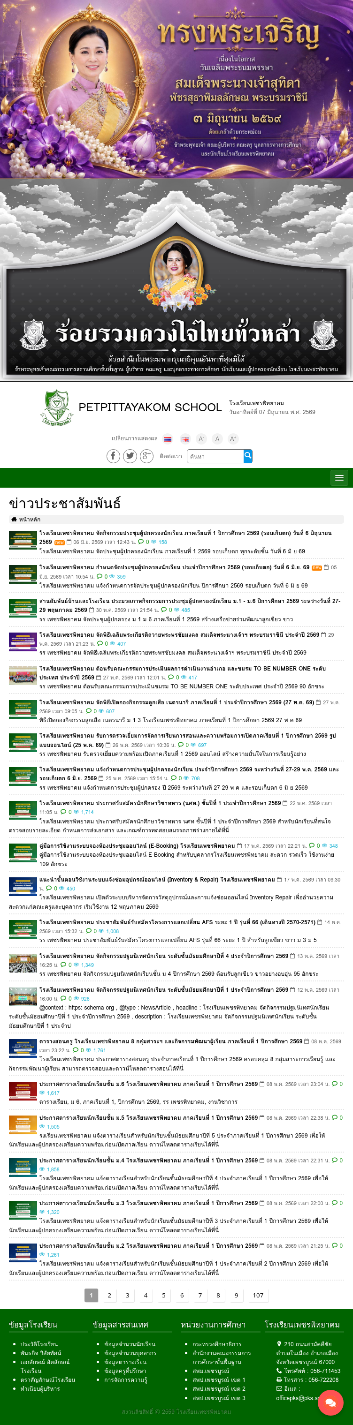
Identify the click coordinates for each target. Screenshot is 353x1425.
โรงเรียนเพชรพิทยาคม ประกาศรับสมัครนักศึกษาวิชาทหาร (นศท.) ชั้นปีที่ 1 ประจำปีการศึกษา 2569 (160, 802)
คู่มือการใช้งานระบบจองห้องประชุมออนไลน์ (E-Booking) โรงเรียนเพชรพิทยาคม (137, 845)
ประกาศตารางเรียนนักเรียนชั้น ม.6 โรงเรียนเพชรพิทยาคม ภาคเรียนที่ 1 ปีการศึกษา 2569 (148, 1082)
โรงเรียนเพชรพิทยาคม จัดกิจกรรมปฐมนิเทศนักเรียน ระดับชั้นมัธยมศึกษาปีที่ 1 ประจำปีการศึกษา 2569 (163, 988)
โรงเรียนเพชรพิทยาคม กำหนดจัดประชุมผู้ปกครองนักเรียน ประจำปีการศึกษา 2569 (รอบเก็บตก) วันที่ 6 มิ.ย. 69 (174, 566)
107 (258, 1294)
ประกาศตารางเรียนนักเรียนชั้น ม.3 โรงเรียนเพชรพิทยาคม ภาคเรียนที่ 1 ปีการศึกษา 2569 (148, 1202)
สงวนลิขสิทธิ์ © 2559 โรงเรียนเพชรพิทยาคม (176, 1410)
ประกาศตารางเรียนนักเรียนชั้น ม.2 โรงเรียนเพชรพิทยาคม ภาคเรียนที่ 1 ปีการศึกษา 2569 (148, 1244)
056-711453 (325, 1370)
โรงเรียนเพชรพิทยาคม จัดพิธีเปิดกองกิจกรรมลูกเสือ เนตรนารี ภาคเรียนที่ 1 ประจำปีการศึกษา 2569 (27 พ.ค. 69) (176, 701)
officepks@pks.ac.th (301, 1397)
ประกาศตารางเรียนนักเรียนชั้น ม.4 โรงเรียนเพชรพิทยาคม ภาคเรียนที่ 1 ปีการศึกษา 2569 (148, 1159)
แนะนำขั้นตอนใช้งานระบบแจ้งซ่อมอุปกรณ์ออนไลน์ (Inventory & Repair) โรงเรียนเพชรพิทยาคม (157, 878)
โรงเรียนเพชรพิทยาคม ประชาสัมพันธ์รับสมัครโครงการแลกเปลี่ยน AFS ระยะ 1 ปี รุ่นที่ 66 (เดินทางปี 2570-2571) (177, 921)
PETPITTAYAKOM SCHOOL (150, 407)
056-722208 (323, 1379)
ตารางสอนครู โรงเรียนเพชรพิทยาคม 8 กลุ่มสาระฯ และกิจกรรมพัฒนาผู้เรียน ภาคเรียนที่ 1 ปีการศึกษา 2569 (170, 1040)
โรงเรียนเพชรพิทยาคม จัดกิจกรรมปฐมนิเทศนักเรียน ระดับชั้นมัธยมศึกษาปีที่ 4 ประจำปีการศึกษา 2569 (163, 954)
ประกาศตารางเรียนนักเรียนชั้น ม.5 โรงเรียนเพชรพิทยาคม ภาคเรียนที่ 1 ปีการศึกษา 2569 (148, 1116)
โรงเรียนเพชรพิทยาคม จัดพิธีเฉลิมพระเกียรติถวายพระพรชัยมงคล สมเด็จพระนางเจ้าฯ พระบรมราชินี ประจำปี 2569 (179, 633)
